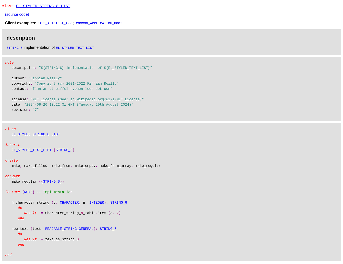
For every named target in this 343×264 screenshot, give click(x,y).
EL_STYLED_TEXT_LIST (75, 48)
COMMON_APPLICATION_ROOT (99, 24)
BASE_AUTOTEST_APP (54, 24)
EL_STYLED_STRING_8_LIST (43, 6)
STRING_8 (15, 48)
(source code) (17, 15)
